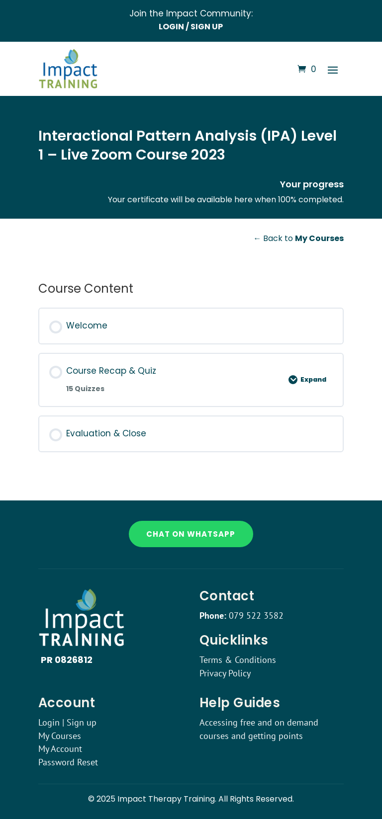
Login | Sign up (67, 722)
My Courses (59, 735)
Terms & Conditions (237, 659)
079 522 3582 (256, 615)
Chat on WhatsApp (190, 534)
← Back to (298, 238)
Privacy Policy (225, 673)
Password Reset (68, 762)
